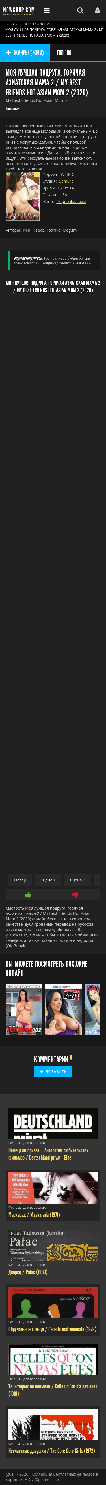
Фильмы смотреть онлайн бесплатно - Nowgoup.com (20, 10)
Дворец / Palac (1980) (27, 1272)
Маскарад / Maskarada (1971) (34, 1215)
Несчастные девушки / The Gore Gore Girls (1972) (51, 1451)
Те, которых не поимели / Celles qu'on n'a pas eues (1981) (52, 1390)
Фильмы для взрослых (27, 1143)
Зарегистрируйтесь (28, 258)
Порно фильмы (71, 201)
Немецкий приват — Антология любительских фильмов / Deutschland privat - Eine (48, 1154)
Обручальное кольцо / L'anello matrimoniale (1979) (52, 1329)
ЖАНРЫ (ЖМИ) (25, 53)
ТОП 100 (64, 53)
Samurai (66, 181)
